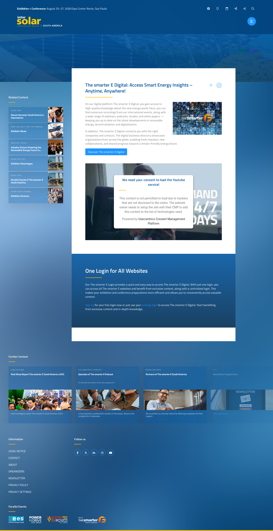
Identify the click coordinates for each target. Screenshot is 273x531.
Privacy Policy (18, 485)
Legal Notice (17, 451)
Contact (14, 458)
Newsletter (17, 478)
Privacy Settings (20, 492)
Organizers (16, 471)
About (13, 465)
